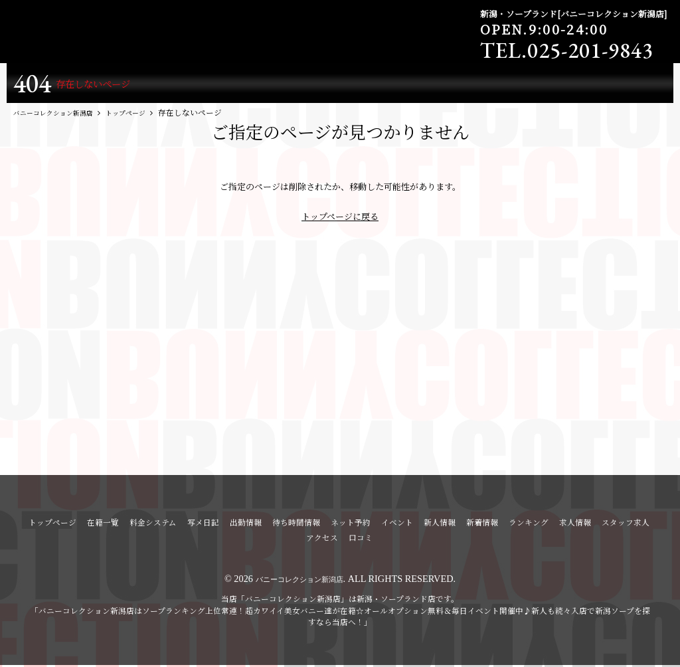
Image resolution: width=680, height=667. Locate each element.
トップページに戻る (340, 219)
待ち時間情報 (296, 525)
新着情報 (482, 525)
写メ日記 (203, 525)
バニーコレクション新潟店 (299, 581)
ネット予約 (351, 525)
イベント (397, 525)
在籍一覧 (103, 525)
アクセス (322, 540)
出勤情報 (246, 525)
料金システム (153, 525)
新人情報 (440, 525)
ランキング (529, 525)
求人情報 (575, 525)
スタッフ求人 (625, 525)
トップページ (52, 525)
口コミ (361, 540)
